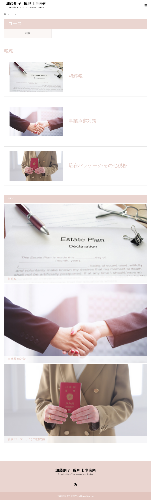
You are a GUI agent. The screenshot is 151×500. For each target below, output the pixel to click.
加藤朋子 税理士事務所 (68, 496)
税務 (27, 33)
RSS (76, 484)
